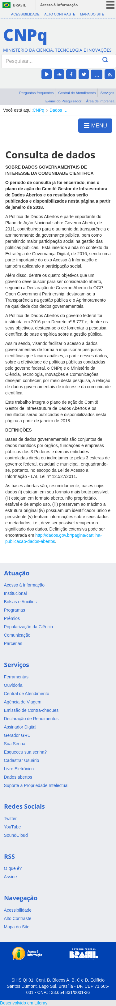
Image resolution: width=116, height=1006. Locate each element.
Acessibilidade (25, 14)
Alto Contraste (59, 14)
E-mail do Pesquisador (63, 101)
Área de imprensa (100, 101)
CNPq (38, 110)
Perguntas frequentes (36, 93)
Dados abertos (59, 110)
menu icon (110, 5)
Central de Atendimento (77, 93)
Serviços (107, 93)
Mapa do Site (92, 14)
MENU (95, 125)
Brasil (19, 5)
